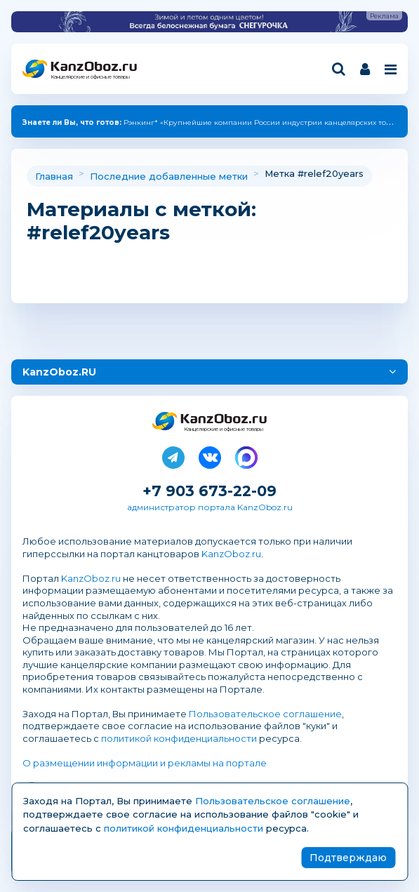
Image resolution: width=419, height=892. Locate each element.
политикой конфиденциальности (179, 738)
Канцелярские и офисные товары (90, 77)
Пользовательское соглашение (265, 713)
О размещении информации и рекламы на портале (144, 762)
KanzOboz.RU (59, 372)
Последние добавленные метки (169, 176)
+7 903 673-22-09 (209, 491)
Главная (54, 176)
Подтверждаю (348, 857)
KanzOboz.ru (231, 553)
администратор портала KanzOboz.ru (210, 507)
